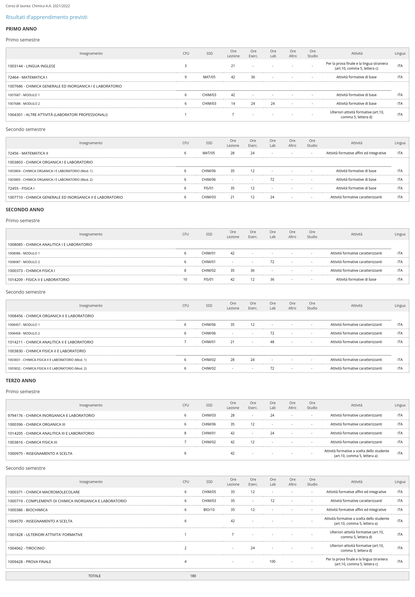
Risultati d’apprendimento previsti (46, 17)
